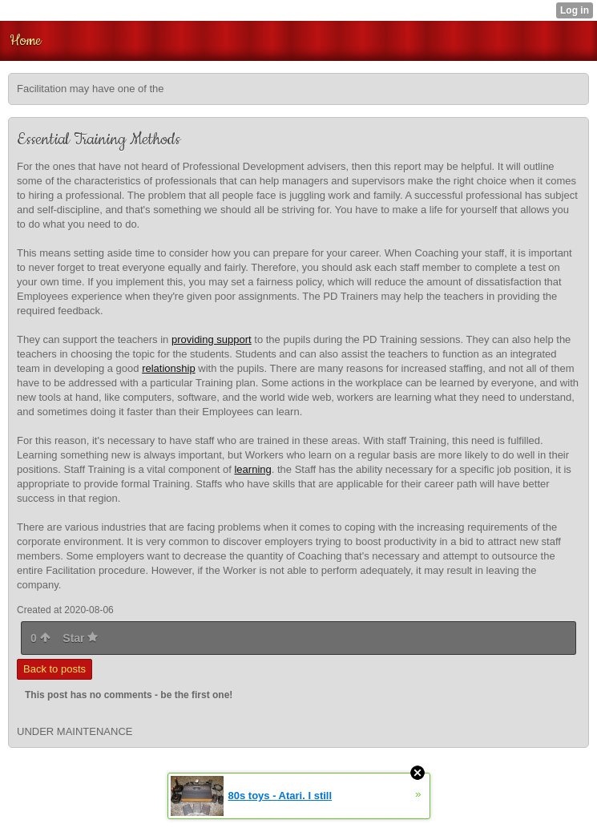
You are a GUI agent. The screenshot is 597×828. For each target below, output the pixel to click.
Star (80, 638)
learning (252, 469)
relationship (169, 368)
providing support (211, 339)
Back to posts (54, 669)
